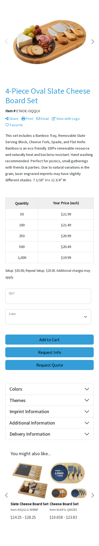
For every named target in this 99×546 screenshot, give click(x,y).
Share (11, 118)
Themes (18, 400)
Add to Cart (49, 339)
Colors (16, 389)
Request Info (49, 352)
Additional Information (32, 423)
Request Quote (49, 365)
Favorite (14, 125)
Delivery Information (30, 434)
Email (42, 118)
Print (27, 118)
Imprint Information (29, 411)
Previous (6, 41)
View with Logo (66, 118)
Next (92, 41)
